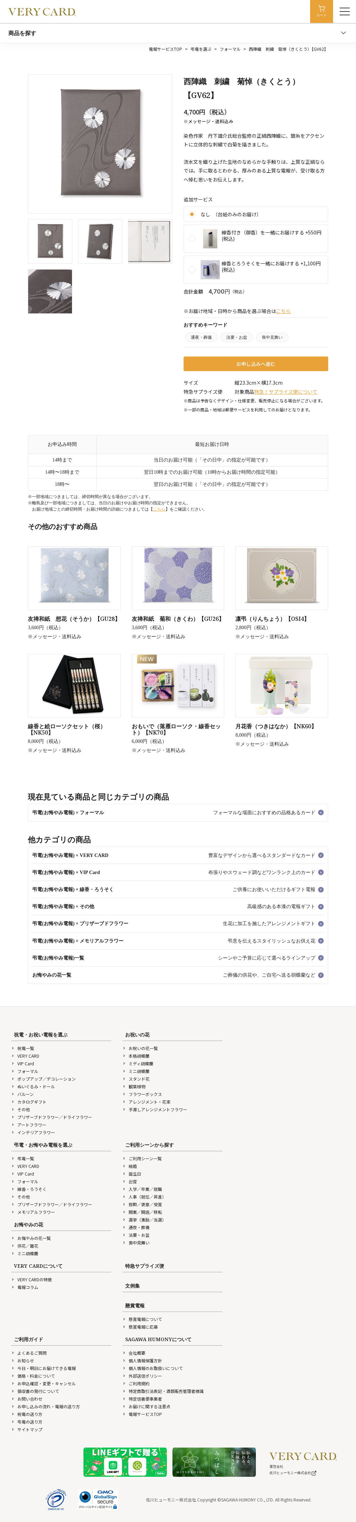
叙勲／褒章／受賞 (142, 1204)
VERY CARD (25, 1056)
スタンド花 (135, 1079)
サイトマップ (26, 1429)
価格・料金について (33, 1376)
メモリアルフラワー (33, 1212)
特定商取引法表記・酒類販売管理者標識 (163, 1391)
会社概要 (133, 1353)
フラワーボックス (142, 1094)
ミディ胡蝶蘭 (137, 1063)
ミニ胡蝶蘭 (135, 1071)
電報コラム (24, 1287)
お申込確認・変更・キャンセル (43, 1383)
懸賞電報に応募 (140, 1327)
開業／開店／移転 (142, 1212)
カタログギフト (29, 1102)
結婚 (129, 1166)
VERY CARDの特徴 (31, 1279)
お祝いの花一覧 (140, 1048)
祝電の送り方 (26, 1414)
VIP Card (22, 1063)
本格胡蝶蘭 (135, 1056)
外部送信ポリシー (142, 1376)
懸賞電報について (142, 1319)
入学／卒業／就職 (142, 1189)
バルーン (22, 1094)
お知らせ (22, 1360)
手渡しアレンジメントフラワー (154, 1109)
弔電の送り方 (26, 1422)
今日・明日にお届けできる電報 (43, 1368)
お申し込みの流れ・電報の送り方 (45, 1406)
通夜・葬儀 (201, 337)
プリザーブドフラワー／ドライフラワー (51, 1117)
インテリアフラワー (33, 1132)
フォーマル (230, 49)
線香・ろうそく (29, 1189)
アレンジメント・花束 (146, 1102)
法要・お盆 (236, 337)
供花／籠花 (24, 1246)
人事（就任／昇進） (144, 1197)
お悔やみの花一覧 (31, 1238)
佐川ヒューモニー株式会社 (293, 1473)
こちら (283, 310)
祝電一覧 (22, 1048)
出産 (129, 1181)
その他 (20, 1109)
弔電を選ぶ (201, 49)
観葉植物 (133, 1086)
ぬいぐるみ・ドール (33, 1086)
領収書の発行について (35, 1391)
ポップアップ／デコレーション (43, 1079)
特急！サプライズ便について (285, 391)
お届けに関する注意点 (146, 1406)
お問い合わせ (26, 1399)
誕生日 (131, 1174)
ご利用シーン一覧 (142, 1158)
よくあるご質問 (29, 1353)
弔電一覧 (22, 1158)
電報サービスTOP (165, 49)
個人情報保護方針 (142, 1360)
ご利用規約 (135, 1383)
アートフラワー (28, 1125)
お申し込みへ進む (255, 363)
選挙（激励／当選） (144, 1220)
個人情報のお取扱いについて (152, 1368)
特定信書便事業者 (142, 1399)
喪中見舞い (272, 337)
